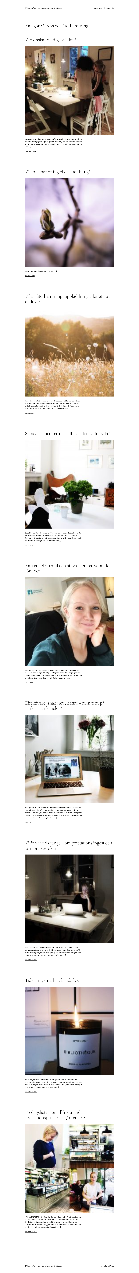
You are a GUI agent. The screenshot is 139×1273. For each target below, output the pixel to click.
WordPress (110, 1266)
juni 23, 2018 (29, 545)
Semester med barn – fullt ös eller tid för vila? (67, 433)
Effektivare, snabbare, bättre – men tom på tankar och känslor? (64, 705)
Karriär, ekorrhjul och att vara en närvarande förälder (67, 568)
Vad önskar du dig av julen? (50, 39)
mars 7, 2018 (29, 682)
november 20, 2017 (31, 960)
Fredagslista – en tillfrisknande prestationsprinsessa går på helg (55, 1115)
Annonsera (98, 8)
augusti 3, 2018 (30, 276)
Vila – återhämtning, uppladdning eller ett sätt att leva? (68, 298)
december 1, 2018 (30, 151)
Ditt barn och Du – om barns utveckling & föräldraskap (43, 8)
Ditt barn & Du (109, 8)
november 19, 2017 (31, 1092)
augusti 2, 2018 (30, 413)
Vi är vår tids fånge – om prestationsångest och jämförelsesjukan (68, 845)
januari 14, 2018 (30, 822)
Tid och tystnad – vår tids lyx (52, 980)
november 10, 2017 (31, 1232)
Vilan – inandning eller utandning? (57, 171)
